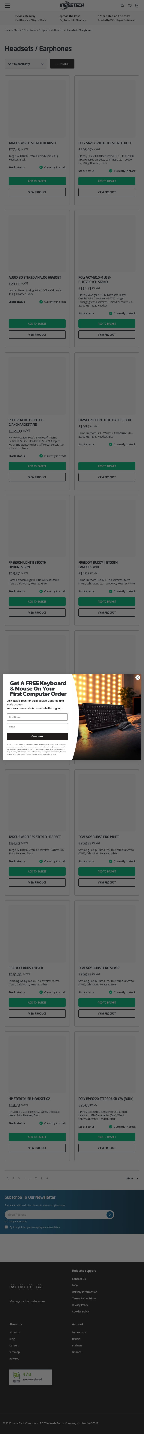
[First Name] (37, 717)
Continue (37, 736)
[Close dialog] (137, 677)
